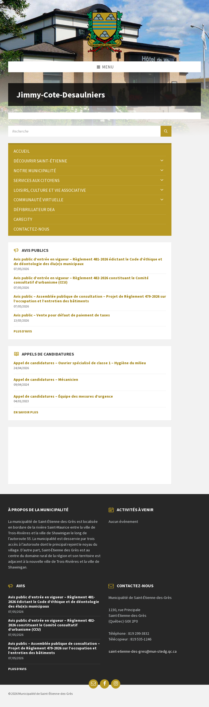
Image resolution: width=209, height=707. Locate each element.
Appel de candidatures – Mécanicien (46, 379)
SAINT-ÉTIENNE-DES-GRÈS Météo (90, 452)
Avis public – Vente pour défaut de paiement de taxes (62, 315)
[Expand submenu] (162, 161)
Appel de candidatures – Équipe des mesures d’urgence (63, 396)
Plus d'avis (23, 331)
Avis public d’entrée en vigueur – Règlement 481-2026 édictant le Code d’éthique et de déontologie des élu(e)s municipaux (88, 261)
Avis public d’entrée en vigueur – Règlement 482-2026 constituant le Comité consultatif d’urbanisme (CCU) (81, 280)
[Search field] (76, 131)
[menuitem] (90, 151)
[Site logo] (104, 51)
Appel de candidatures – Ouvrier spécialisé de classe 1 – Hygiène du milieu (80, 362)
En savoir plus (26, 412)
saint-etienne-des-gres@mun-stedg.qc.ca (143, 651)
